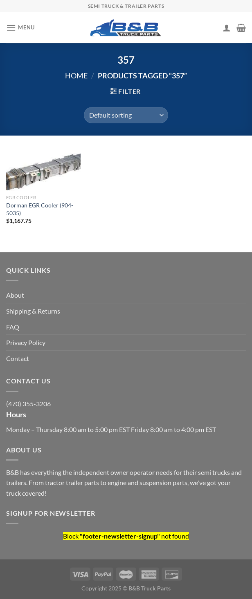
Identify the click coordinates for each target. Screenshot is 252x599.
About (15, 295)
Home (76, 75)
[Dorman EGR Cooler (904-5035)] (43, 169)
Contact (17, 358)
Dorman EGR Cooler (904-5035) (39, 209)
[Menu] (20, 28)
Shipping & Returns (33, 311)
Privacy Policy (25, 342)
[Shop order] (126, 115)
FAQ (12, 327)
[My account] (227, 28)
